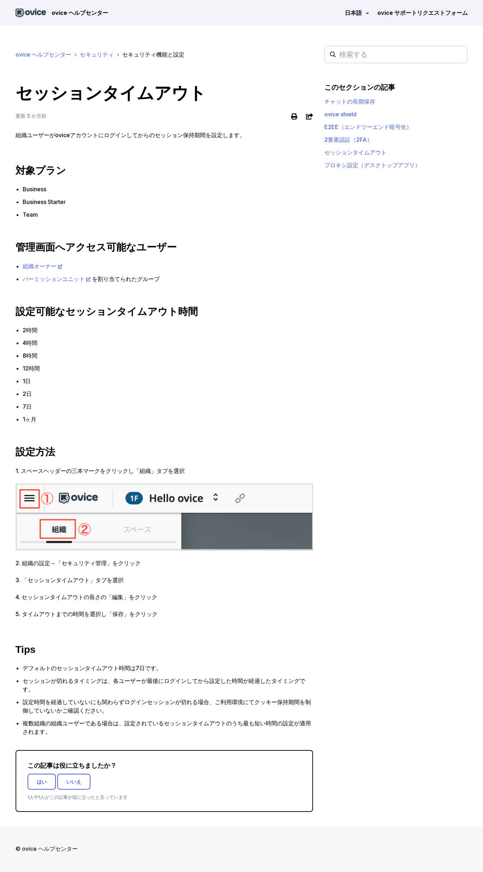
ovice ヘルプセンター (43, 54)
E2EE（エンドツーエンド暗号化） (368, 126)
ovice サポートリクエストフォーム (422, 12)
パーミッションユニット (54, 278)
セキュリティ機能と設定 (153, 54)
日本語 (354, 12)
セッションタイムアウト (355, 152)
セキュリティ (97, 54)
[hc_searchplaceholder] (395, 54)
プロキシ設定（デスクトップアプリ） (372, 165)
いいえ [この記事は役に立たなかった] (73, 782)
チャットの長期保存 (349, 101)
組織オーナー (40, 266)
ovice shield (340, 114)
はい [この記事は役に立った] (42, 782)
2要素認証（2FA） (348, 139)
